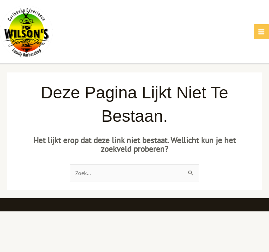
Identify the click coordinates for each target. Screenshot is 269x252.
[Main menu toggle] (261, 31)
